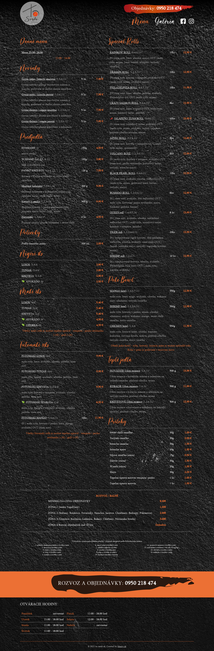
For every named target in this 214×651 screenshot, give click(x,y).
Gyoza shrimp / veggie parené (38, 121)
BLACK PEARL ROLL (122, 173)
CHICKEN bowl (119, 326)
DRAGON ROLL (119, 72)
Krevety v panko (31, 201)
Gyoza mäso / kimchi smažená (38, 79)
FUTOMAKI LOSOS (33, 355)
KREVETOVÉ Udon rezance (126, 401)
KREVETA (28, 275)
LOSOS (26, 264)
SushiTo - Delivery (32, 13)
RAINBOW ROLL (120, 52)
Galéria (165, 21)
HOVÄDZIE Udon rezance (125, 370)
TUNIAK (27, 270)
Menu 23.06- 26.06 (32, 52)
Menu (140, 21)
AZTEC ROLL (118, 138)
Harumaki (27, 217)
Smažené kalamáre (32, 186)
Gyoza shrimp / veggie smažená (39, 110)
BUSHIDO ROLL (119, 192)
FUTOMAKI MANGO (34, 417)
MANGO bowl (118, 290)
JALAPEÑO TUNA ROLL (129, 118)
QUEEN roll (117, 212)
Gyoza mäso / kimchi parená (37, 94)
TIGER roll (116, 232)
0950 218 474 (169, 8)
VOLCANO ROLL (120, 153)
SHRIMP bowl (118, 306)
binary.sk (122, 646)
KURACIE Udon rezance (124, 386)
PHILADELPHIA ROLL (123, 87)
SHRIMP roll (117, 256)
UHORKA (32, 325)
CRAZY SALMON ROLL (124, 103)
